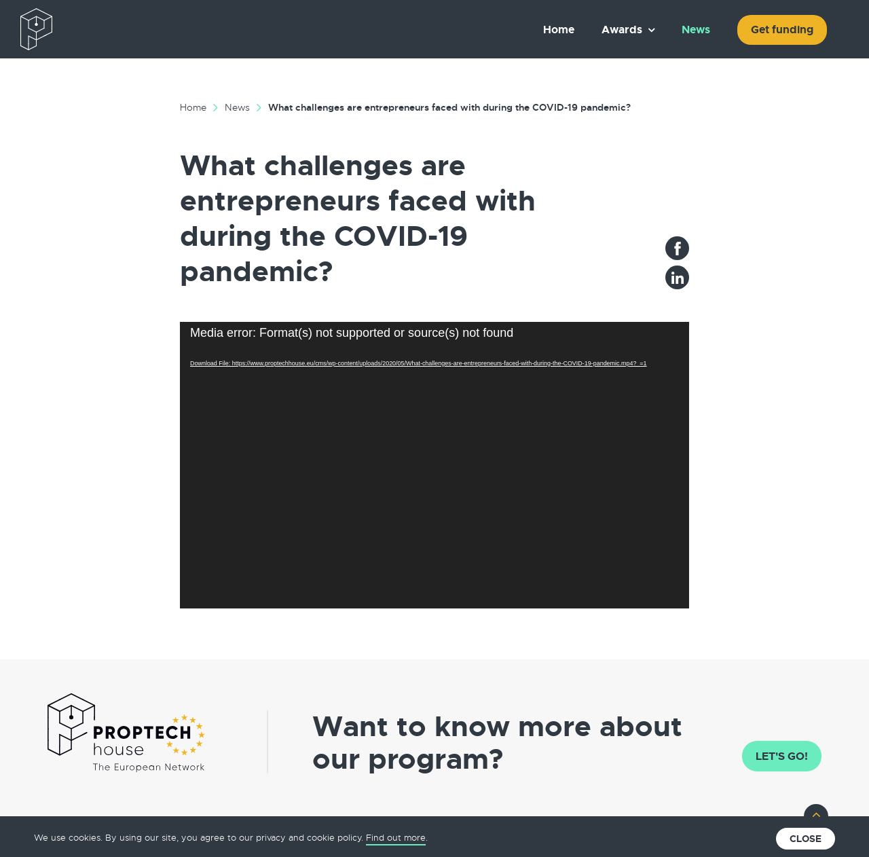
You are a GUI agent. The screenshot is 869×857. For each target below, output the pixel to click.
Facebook (677, 248)
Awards (622, 29)
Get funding (782, 29)
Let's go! (782, 756)
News (696, 29)
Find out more (396, 837)
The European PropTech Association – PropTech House (99, 29)
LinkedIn (677, 277)
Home (558, 29)
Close (805, 839)
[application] (434, 465)
